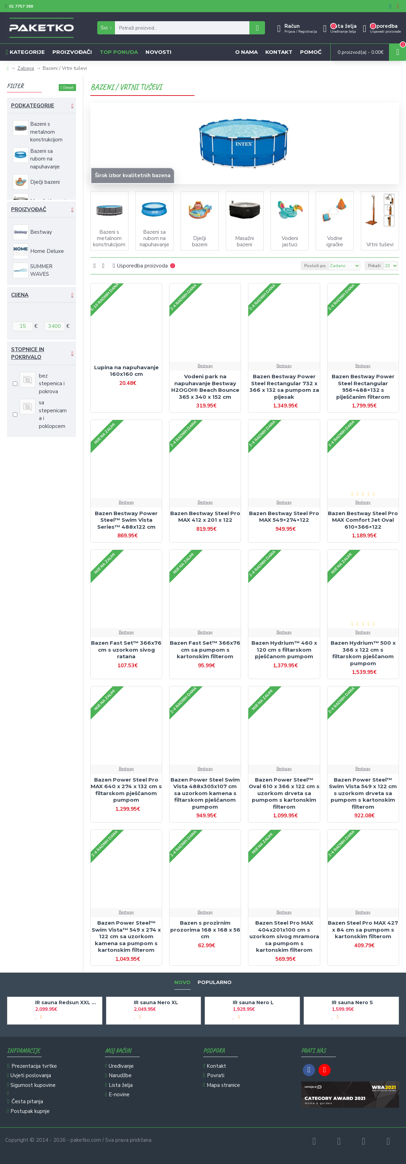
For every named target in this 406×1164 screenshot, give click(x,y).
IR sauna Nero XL (156, 1002)
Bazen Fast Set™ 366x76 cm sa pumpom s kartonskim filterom (205, 649)
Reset (68, 87)
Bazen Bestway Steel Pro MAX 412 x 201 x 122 (205, 516)
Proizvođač (28, 209)
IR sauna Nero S (352, 1002)
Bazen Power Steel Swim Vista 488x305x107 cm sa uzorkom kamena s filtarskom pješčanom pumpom (205, 793)
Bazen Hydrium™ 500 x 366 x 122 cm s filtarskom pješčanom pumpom (363, 653)
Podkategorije (32, 105)
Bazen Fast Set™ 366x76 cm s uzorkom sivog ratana (126, 649)
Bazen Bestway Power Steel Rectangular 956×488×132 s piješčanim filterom (363, 386)
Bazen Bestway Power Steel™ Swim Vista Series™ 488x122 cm (126, 520)
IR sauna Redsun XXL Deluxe (67, 1002)
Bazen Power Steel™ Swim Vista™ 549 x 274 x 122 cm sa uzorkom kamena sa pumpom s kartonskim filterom (126, 936)
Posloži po (315, 266)
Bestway (205, 366)
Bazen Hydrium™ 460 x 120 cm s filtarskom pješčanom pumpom (284, 649)
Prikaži (374, 266)
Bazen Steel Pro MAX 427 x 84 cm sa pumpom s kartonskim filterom (363, 929)
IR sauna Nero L (253, 1002)
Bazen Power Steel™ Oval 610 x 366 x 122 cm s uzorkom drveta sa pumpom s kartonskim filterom (284, 793)
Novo (182, 982)
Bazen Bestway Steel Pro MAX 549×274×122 (284, 516)
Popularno (215, 982)
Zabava (25, 68)
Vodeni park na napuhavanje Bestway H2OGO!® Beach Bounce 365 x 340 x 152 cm (205, 386)
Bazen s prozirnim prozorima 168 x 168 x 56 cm (205, 929)
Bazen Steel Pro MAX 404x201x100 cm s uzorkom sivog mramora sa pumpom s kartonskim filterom (284, 936)
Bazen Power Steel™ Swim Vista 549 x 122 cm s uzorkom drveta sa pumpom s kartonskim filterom (363, 793)
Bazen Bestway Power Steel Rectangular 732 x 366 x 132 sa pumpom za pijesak (284, 386)
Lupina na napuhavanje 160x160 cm (126, 371)
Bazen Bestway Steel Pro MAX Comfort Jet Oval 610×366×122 (363, 520)
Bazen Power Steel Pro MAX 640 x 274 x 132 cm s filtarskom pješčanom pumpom (126, 789)
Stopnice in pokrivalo (27, 353)
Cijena (19, 294)
